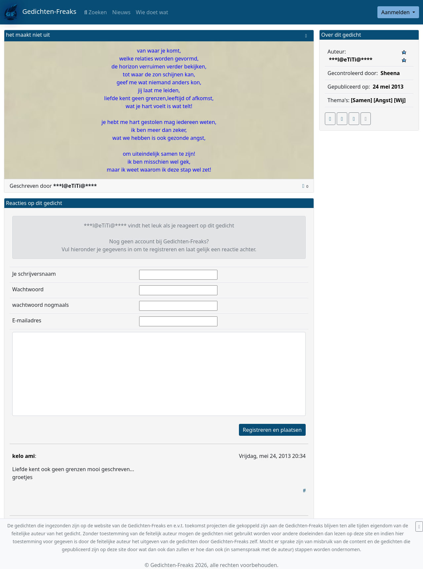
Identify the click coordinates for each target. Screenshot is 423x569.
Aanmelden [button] (396, 12)
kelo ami (23, 456)
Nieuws (121, 12)
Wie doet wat (152, 12)
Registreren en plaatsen (272, 429)
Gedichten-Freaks (40, 12)
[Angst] (383, 100)
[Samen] (361, 100)
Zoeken (95, 12)
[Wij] (400, 100)
